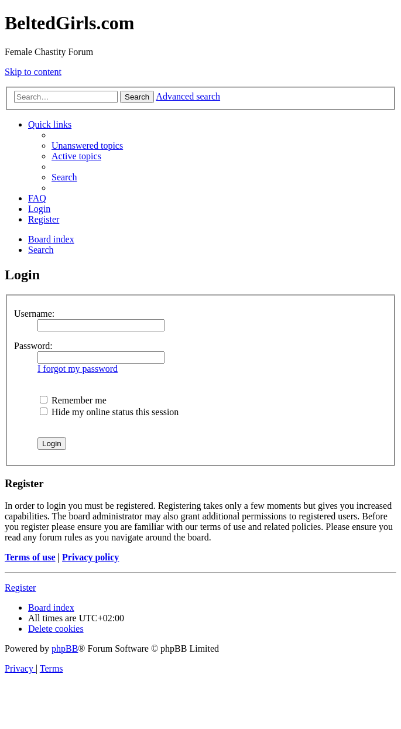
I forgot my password (77, 369)
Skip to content (33, 72)
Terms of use (30, 557)
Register (20, 588)
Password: (33, 346)
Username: (34, 314)
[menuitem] (87, 145)
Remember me (73, 400)
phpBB (65, 648)
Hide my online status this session (109, 412)
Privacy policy (90, 557)
